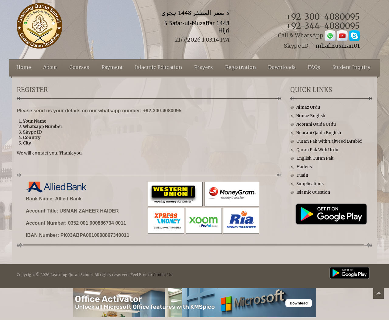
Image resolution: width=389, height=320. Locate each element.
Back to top (378, 294)
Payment (112, 67)
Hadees (304, 166)
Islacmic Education (158, 67)
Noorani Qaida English (318, 132)
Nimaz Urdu (308, 107)
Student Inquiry (351, 67)
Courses (79, 67)
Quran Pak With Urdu (317, 149)
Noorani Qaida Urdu (316, 124)
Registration (240, 67)
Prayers (203, 67)
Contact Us (162, 274)
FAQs (314, 67)
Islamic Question (313, 192)
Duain (302, 175)
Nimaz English (310, 115)
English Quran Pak (314, 158)
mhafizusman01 (338, 45)
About (50, 67)
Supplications (310, 183)
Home (23, 67)
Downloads (282, 67)
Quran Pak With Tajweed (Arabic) (329, 141)
